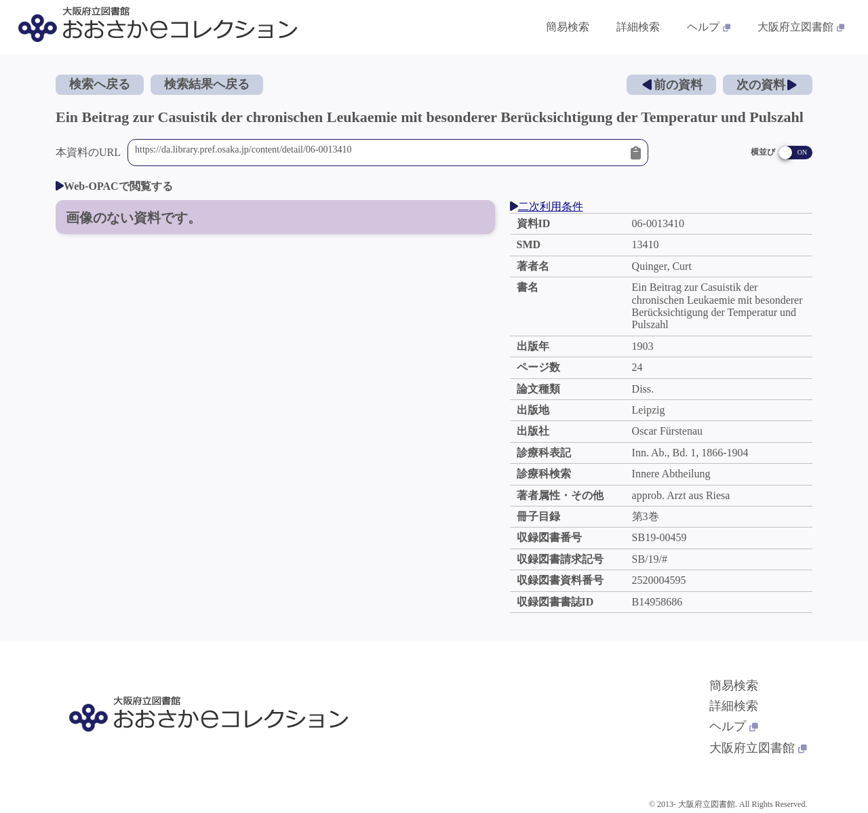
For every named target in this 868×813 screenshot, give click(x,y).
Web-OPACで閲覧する (114, 186)
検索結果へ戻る (207, 84)
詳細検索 (733, 706)
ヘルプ (733, 726)
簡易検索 (733, 685)
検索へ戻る (99, 84)
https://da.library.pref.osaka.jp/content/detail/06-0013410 (379, 152)
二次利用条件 (546, 206)
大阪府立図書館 (758, 748)
